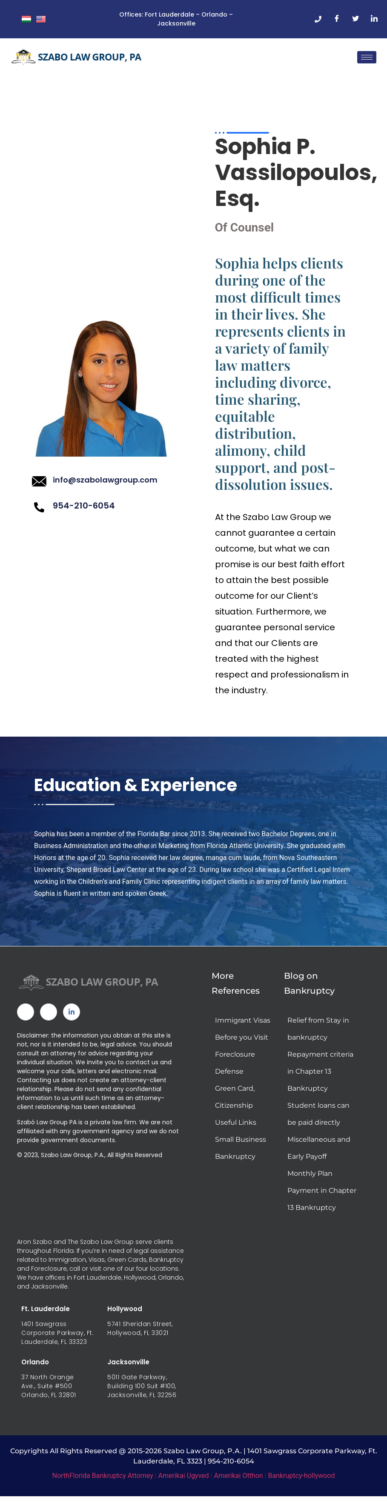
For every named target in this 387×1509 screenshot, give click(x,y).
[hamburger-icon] (366, 57)
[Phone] (318, 19)
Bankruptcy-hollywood (301, 1480)
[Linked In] (71, 1016)
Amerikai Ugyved (183, 1480)
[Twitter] (355, 19)
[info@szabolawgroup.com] (39, 484)
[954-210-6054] (39, 509)
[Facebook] (336, 19)
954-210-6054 (84, 508)
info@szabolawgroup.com (105, 482)
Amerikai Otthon (238, 1480)
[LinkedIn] (374, 19)
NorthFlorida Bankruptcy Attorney (102, 1480)
